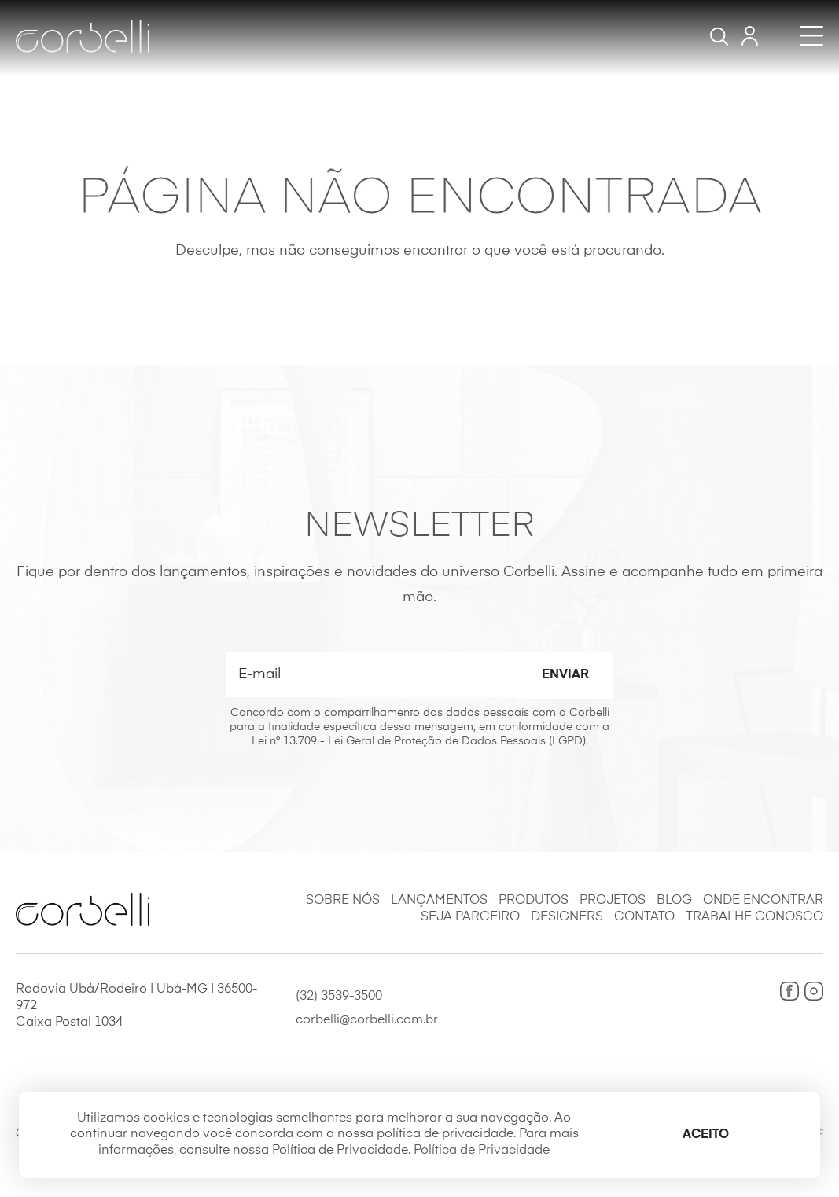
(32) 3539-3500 (339, 996)
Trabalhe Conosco (754, 917)
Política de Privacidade (482, 1150)
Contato (644, 917)
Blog (674, 900)
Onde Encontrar (763, 900)
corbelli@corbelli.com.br (367, 1020)
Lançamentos (439, 900)
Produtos (534, 900)
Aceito (706, 1135)
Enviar (565, 675)
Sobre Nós (343, 900)
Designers (567, 917)
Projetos (613, 900)
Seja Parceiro (470, 917)
